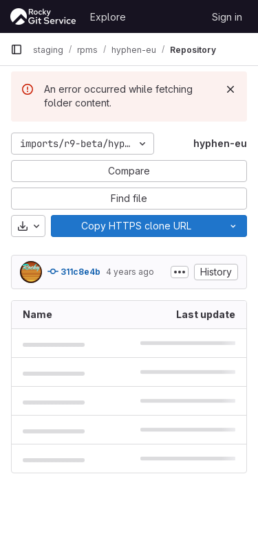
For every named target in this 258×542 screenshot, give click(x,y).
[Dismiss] (230, 89)
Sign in (227, 17)
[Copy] (135, 226)
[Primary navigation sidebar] (17, 49)
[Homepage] (43, 16)
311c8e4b (73, 271)
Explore (108, 17)
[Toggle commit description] (180, 272)
